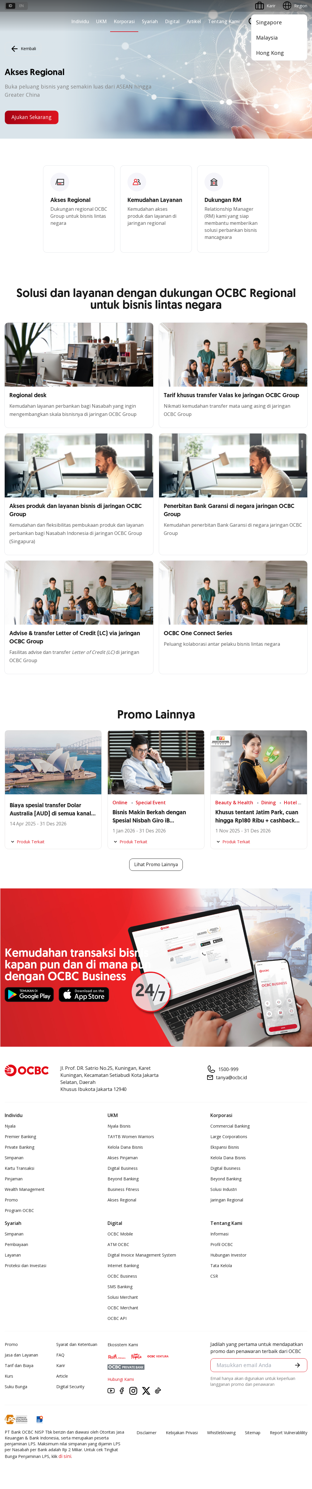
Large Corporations (228, 1136)
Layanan (13, 1255)
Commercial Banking (230, 1126)
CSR (214, 1276)
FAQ (60, 1355)
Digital (172, 21)
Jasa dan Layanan (21, 1355)
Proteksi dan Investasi (25, 1265)
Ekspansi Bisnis (224, 1147)
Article (62, 1376)
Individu (80, 21)
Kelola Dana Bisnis (125, 1147)
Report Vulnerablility (288, 1432)
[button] (297, 1365)
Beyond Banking (123, 1179)
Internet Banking (123, 1265)
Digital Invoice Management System (142, 1255)
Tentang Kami (224, 21)
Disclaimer (146, 1432)
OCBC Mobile (120, 1234)
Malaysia (267, 37)
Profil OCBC (221, 1244)
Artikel (194, 21)
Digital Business (123, 1168)
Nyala (10, 1126)
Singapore (269, 22)
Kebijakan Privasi (182, 1432)
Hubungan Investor (228, 1255)
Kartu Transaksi (19, 1168)
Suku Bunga (16, 1386)
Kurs (9, 1376)
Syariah (150, 21)
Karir (60, 1365)
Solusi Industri (223, 1189)
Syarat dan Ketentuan (76, 1344)
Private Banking (19, 1147)
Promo (11, 1200)
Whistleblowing (221, 1432)
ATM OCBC (118, 1244)
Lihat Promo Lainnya (156, 864)
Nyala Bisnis (119, 1126)
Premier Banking (20, 1136)
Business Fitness (123, 1189)
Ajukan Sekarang (33, 117)
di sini (65, 1456)
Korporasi (124, 21)
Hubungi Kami (121, 1379)
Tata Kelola (221, 1265)
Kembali (23, 48)
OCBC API (117, 1318)
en (21, 5)
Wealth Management (25, 1189)
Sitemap (252, 1432)
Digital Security (70, 1386)
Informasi (219, 1234)
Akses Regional (122, 1200)
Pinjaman (14, 1179)
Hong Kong (270, 52)
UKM (101, 21)
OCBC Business (122, 1276)
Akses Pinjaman (123, 1157)
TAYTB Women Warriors (131, 1136)
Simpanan (14, 1157)
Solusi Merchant (123, 1297)
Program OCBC (19, 1210)
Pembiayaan (16, 1244)
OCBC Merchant (123, 1307)
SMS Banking (120, 1286)
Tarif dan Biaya (19, 1365)
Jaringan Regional (226, 1200)
